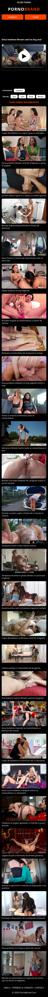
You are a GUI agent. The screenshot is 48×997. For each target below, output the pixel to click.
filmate (41, 96)
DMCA (7, 987)
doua (31, 96)
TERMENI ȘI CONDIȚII (22, 987)
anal (14, 96)
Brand (24, 9)
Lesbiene (19, 90)
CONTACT (39, 987)
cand (22, 96)
